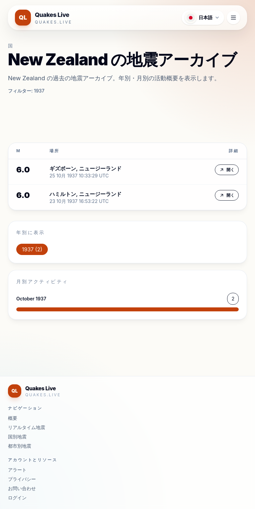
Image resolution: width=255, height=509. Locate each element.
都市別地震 (19, 446)
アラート (17, 470)
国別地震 (17, 436)
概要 (12, 418)
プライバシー (22, 479)
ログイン (17, 497)
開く (226, 169)
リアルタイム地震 (26, 427)
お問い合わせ (22, 488)
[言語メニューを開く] (203, 17)
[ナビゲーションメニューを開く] (233, 17)
